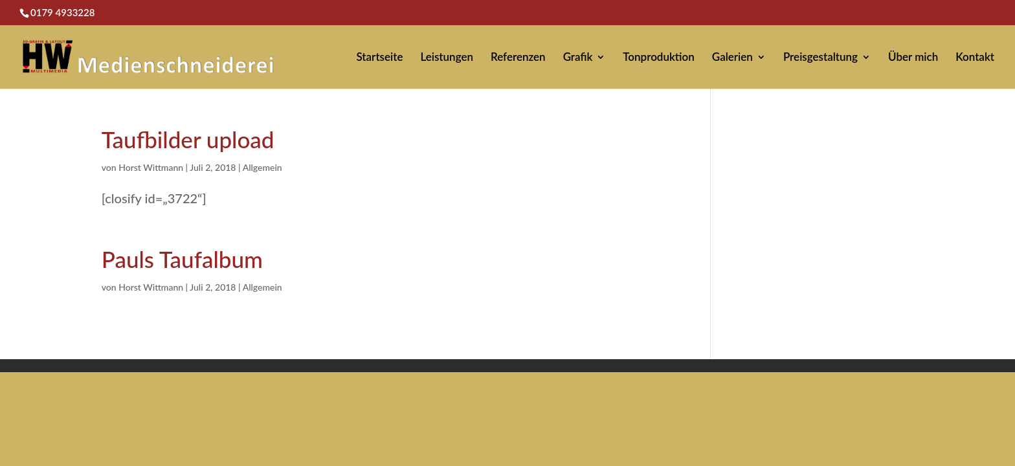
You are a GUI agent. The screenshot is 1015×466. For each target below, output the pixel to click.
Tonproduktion (659, 57)
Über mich (913, 57)
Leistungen (446, 57)
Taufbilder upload (188, 139)
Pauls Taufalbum (182, 258)
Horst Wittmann (150, 167)
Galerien (732, 57)
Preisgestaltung (820, 57)
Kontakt (974, 57)
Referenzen (518, 57)
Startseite (379, 57)
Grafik (578, 57)
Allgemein (262, 167)
